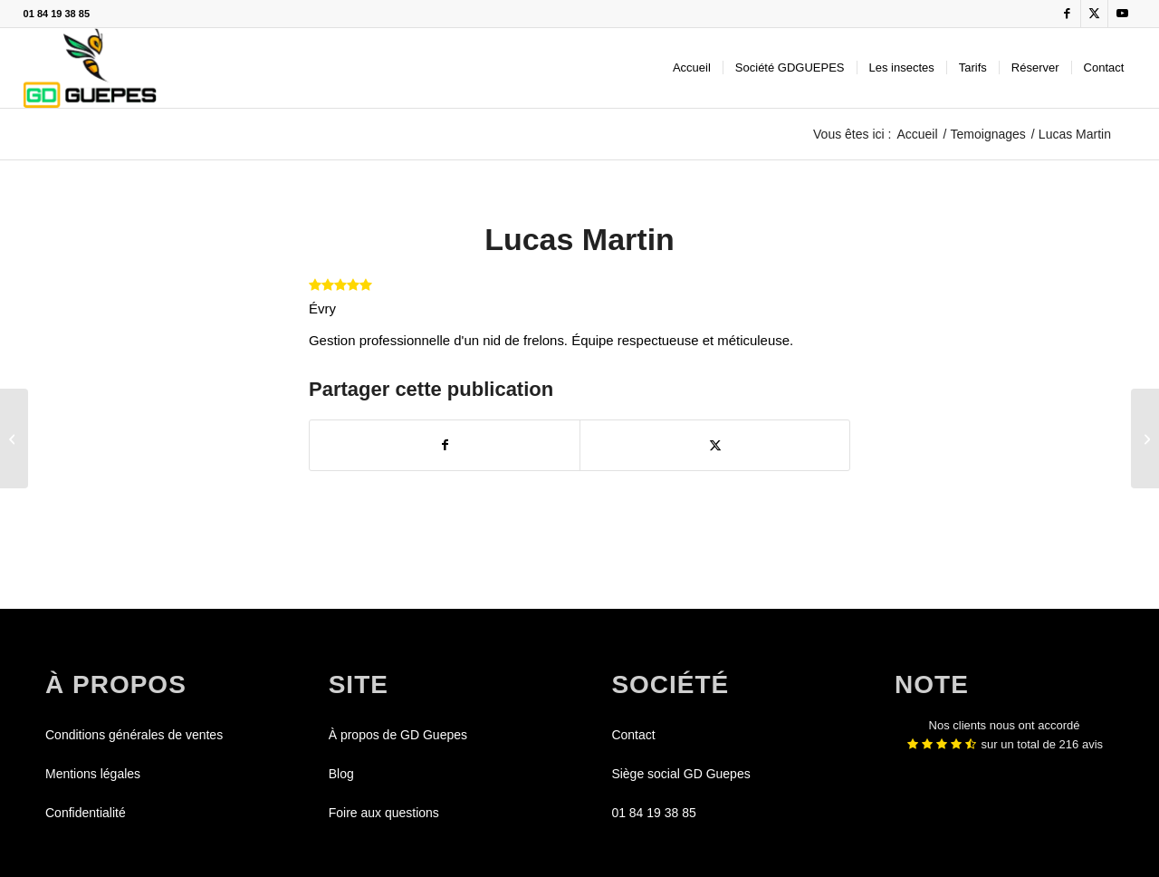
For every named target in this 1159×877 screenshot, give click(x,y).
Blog (341, 773)
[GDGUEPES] (90, 68)
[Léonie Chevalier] (14, 438)
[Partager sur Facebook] (445, 445)
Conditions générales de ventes (134, 735)
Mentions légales (92, 773)
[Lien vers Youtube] (1121, 13)
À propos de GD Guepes (398, 735)
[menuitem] (692, 68)
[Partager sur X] (714, 445)
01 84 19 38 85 (57, 13)
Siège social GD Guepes (680, 773)
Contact (633, 735)
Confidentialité (85, 812)
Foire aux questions (384, 812)
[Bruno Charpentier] (1145, 438)
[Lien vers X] (1094, 13)
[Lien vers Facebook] (1067, 13)
